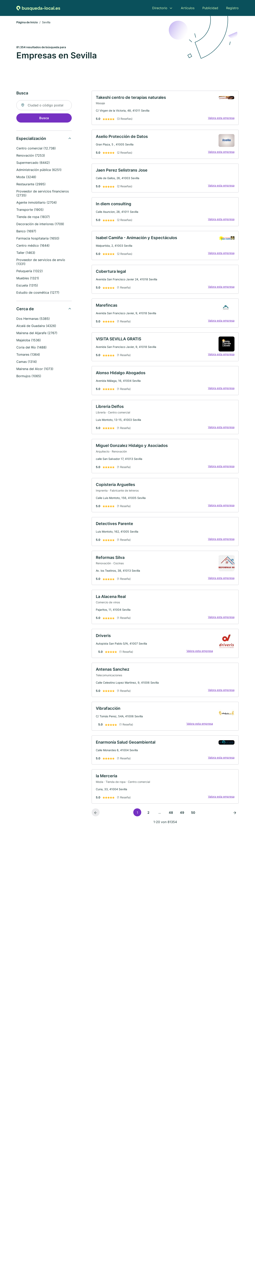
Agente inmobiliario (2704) (36, 203)
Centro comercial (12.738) (36, 149)
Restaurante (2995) (31, 185)
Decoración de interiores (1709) (40, 225)
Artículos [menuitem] (187, 8)
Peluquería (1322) (29, 272)
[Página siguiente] (235, 827)
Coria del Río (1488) (31, 348)
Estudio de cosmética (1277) (37, 293)
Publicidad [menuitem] (210, 8)
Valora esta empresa (220, 119)
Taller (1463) (25, 253)
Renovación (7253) (30, 156)
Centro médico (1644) (33, 246)
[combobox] (44, 106)
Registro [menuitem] (232, 8)
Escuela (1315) (27, 286)
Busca (44, 119)
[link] (165, 108)
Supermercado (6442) (33, 163)
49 (182, 827)
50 (193, 827)
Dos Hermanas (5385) (33, 319)
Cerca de (25, 309)
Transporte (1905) (30, 210)
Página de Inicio (27, 23)
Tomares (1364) (28, 355)
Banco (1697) (26, 232)
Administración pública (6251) (39, 170)
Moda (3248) (26, 178)
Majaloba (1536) (28, 341)
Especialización (31, 139)
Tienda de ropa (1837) (33, 217)
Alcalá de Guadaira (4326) (36, 326)
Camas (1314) (26, 362)
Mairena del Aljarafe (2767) (36, 334)
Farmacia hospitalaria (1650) (37, 239)
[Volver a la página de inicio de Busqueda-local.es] (38, 8)
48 (171, 827)
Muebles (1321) (27, 279)
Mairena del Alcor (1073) (34, 369)
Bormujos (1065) (28, 377)
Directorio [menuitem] (159, 8)
